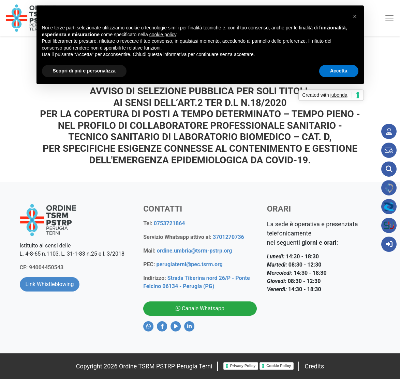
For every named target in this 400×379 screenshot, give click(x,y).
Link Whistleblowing (50, 284)
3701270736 (228, 237)
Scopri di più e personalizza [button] (84, 70)
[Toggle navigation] (387, 18)
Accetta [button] (338, 70)
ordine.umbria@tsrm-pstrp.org (194, 250)
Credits (314, 366)
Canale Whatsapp (200, 308)
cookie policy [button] (162, 34)
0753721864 (169, 223)
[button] (355, 16)
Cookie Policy (278, 366)
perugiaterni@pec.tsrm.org (189, 264)
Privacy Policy (243, 366)
